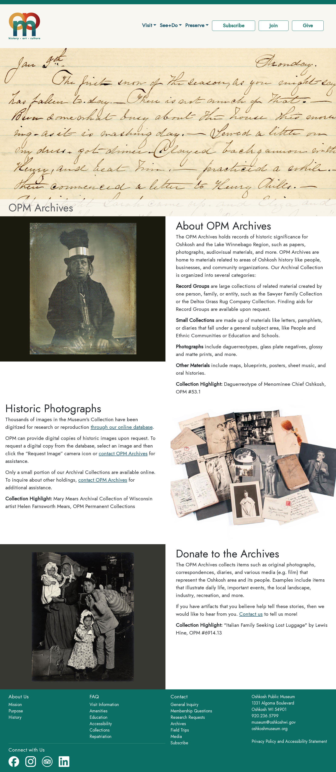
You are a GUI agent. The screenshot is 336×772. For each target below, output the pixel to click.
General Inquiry (184, 705)
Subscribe (179, 743)
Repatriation (100, 736)
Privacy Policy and (289, 741)
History (15, 717)
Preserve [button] (194, 25)
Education (98, 717)
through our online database (121, 427)
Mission (15, 705)
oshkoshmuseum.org (270, 729)
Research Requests (188, 717)
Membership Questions (191, 711)
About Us (19, 696)
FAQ (94, 696)
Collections (100, 730)
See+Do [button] (169, 25)
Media (176, 736)
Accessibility (101, 724)
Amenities (98, 711)
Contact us (251, 614)
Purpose (16, 711)
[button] (273, 26)
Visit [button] (147, 25)
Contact (179, 696)
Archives (178, 724)
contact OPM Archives (123, 453)
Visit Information (104, 705)
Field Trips (180, 730)
